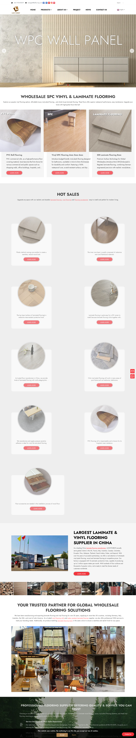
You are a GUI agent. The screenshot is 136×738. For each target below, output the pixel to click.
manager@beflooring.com (33, 2)
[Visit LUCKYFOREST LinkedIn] (46, 2)
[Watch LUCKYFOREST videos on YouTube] (49, 2)
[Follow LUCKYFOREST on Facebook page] (44, 2)
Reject (74, 735)
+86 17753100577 (17, 2)
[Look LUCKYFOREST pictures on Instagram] (52, 2)
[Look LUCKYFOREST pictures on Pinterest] (54, 2)
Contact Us (128, 734)
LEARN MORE (81, 438)
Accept (62, 735)
